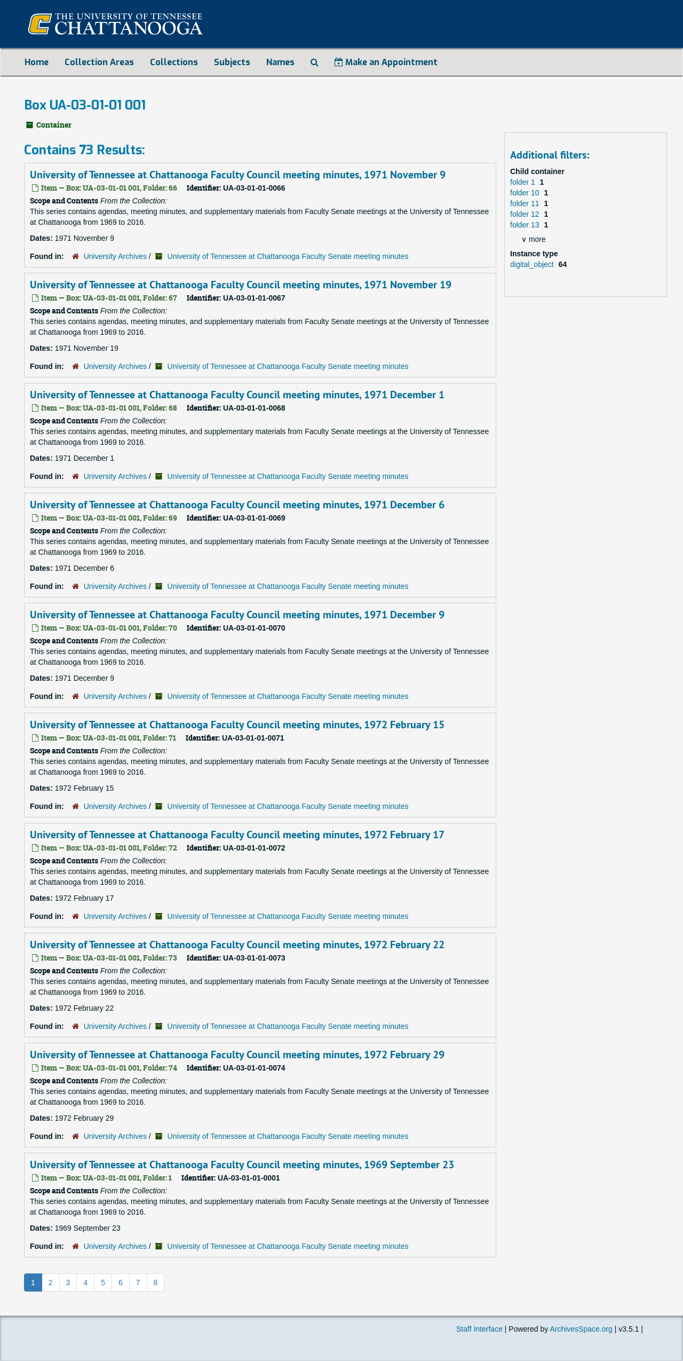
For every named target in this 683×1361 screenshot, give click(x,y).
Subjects (232, 62)
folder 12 (525, 214)
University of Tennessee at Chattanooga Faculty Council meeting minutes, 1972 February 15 (237, 724)
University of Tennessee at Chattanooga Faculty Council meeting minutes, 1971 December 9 (237, 615)
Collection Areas (99, 62)
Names (280, 62)
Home (37, 62)
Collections (174, 62)
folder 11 (525, 203)
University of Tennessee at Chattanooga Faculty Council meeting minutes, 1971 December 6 (237, 505)
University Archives (115, 256)
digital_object (533, 264)
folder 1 (523, 182)
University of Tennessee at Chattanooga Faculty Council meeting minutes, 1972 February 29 (237, 1054)
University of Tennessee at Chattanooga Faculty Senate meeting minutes (288, 256)
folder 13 (525, 225)
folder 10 (525, 192)
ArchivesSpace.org (581, 1329)
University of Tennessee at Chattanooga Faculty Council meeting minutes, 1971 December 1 (237, 395)
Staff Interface (479, 1329)
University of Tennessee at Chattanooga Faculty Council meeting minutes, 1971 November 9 (238, 175)
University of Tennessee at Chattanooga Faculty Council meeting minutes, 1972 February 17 (237, 834)
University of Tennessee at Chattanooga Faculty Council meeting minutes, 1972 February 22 (237, 944)
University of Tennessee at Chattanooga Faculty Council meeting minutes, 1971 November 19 (240, 285)
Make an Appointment (386, 62)
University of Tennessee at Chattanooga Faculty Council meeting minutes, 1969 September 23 (242, 1164)
